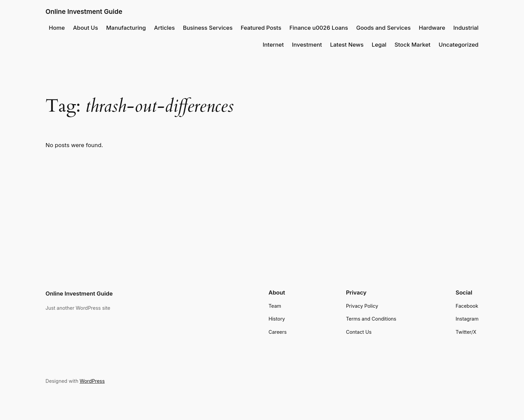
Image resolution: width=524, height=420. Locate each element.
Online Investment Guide (84, 11)
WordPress (92, 381)
